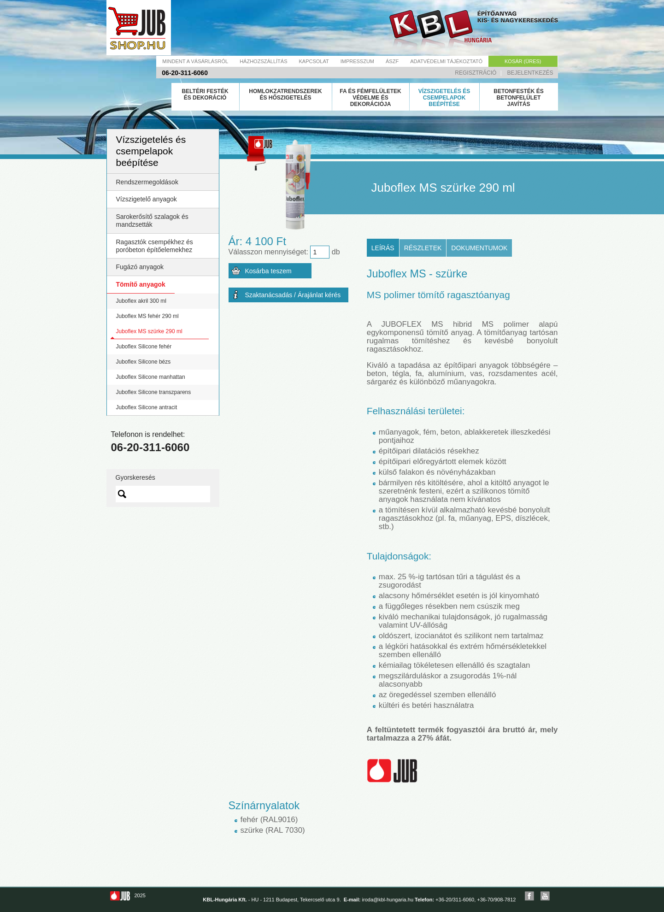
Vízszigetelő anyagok (146, 199)
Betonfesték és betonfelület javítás (518, 97)
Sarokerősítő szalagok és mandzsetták (152, 220)
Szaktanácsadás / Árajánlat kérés (293, 295)
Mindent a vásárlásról (195, 61)
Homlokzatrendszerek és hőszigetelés (285, 94)
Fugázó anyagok (140, 267)
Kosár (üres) (523, 61)
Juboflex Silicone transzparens (153, 392)
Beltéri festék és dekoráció (205, 94)
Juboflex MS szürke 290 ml (149, 331)
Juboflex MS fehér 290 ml (147, 316)
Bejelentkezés (530, 73)
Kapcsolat (314, 61)
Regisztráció (475, 73)
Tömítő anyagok (140, 284)
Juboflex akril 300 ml (141, 301)
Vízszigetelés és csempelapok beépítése (444, 97)
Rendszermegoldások (147, 182)
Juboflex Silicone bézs (143, 362)
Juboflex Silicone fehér (144, 346)
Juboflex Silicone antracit (146, 407)
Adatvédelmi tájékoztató (446, 61)
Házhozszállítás (263, 61)
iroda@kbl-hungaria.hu (387, 899)
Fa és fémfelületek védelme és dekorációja (370, 97)
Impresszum (357, 61)
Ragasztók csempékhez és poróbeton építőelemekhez (154, 245)
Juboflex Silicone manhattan (150, 377)
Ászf (392, 61)
